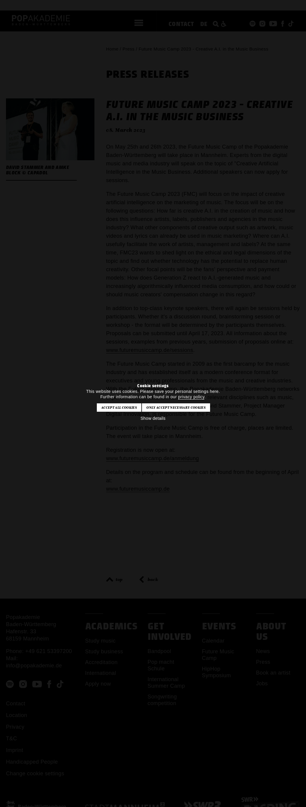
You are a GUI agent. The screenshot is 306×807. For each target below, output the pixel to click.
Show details (153, 418)
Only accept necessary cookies (175, 407)
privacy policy (191, 396)
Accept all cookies (119, 407)
